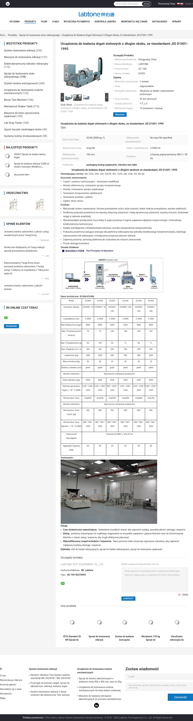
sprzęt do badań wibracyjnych (114, 549)
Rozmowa (119, 114)
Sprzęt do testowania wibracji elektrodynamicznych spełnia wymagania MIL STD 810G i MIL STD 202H (99, 638)
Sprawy (176, 21)
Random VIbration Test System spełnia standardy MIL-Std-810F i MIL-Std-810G (50, 676)
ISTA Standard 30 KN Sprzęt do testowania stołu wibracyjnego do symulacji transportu (72, 638)
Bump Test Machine (15, 99)
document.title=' (22, 174)
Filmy (44, 21)
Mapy (3, 698)
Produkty (30, 21)
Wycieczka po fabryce (77, 21)
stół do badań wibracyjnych (84, 549)
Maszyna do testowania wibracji (22, 57)
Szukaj (146, 4)
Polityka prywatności (33, 717)
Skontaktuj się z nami (134, 21)
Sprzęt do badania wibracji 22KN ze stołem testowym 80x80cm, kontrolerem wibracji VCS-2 (31, 166)
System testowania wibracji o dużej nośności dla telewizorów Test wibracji (50, 693)
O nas (55, 21)
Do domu (15, 21)
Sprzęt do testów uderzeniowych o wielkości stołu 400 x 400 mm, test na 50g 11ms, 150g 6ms (100, 680)
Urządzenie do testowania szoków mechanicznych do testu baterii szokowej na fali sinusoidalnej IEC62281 (100, 689)
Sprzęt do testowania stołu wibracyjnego (39, 35)
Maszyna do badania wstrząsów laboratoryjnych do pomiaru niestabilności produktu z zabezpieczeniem (100, 698)
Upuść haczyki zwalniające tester (23, 129)
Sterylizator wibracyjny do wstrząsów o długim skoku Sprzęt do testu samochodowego (176, 638)
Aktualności (159, 21)
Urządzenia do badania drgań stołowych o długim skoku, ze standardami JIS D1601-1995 (84, 108)
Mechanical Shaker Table (18, 106)
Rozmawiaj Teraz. (167, 3)
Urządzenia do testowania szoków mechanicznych (94, 671)
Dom (2, 35)
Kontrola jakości (105, 21)
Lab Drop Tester (13, 122)
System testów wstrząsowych (21, 83)
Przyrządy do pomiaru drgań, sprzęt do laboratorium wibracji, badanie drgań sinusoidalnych (50, 685)
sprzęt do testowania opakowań (146, 549)
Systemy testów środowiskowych (23, 136)
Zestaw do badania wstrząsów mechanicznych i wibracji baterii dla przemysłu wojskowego (124, 638)
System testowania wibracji (19, 50)
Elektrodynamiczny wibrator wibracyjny (26, 63)
